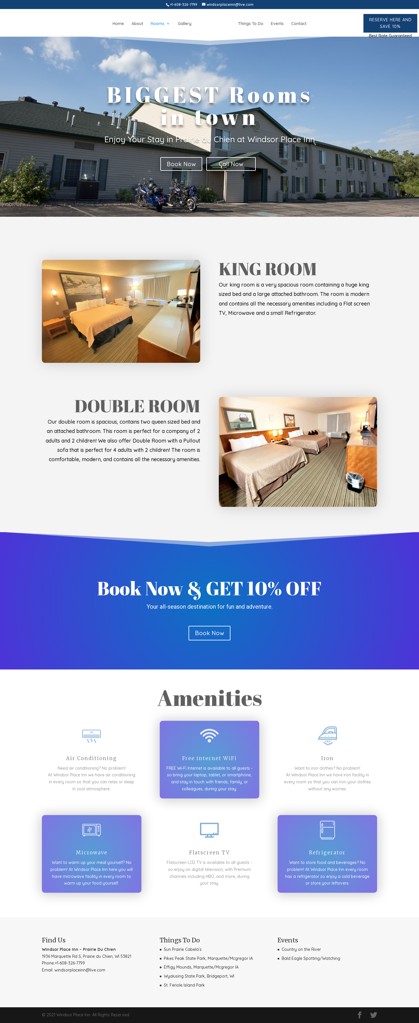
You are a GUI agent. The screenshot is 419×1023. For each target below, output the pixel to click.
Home (118, 24)
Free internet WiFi (209, 760)
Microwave (91, 854)
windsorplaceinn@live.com (79, 970)
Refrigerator (327, 854)
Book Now (181, 164)
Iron (327, 760)
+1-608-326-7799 (70, 963)
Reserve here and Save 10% (390, 23)
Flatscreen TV (209, 854)
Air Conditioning (91, 760)
